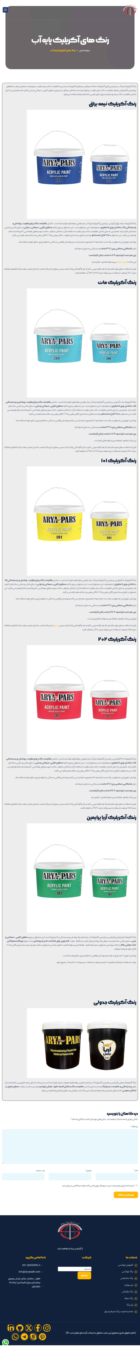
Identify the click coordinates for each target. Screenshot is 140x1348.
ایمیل (88, 1170)
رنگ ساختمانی (126, 1278)
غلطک (119, 262)
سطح (56, 626)
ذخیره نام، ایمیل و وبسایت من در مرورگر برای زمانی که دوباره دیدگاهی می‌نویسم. (98, 1185)
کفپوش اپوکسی (125, 1265)
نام (136, 1170)
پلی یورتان (128, 1285)
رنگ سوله (128, 1298)
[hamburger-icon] (5, 10)
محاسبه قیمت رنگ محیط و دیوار (118, 1312)
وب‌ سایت (40, 1170)
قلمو (125, 262)
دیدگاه (134, 1126)
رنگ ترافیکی (127, 1292)
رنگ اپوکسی (127, 1272)
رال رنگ (129, 1305)
